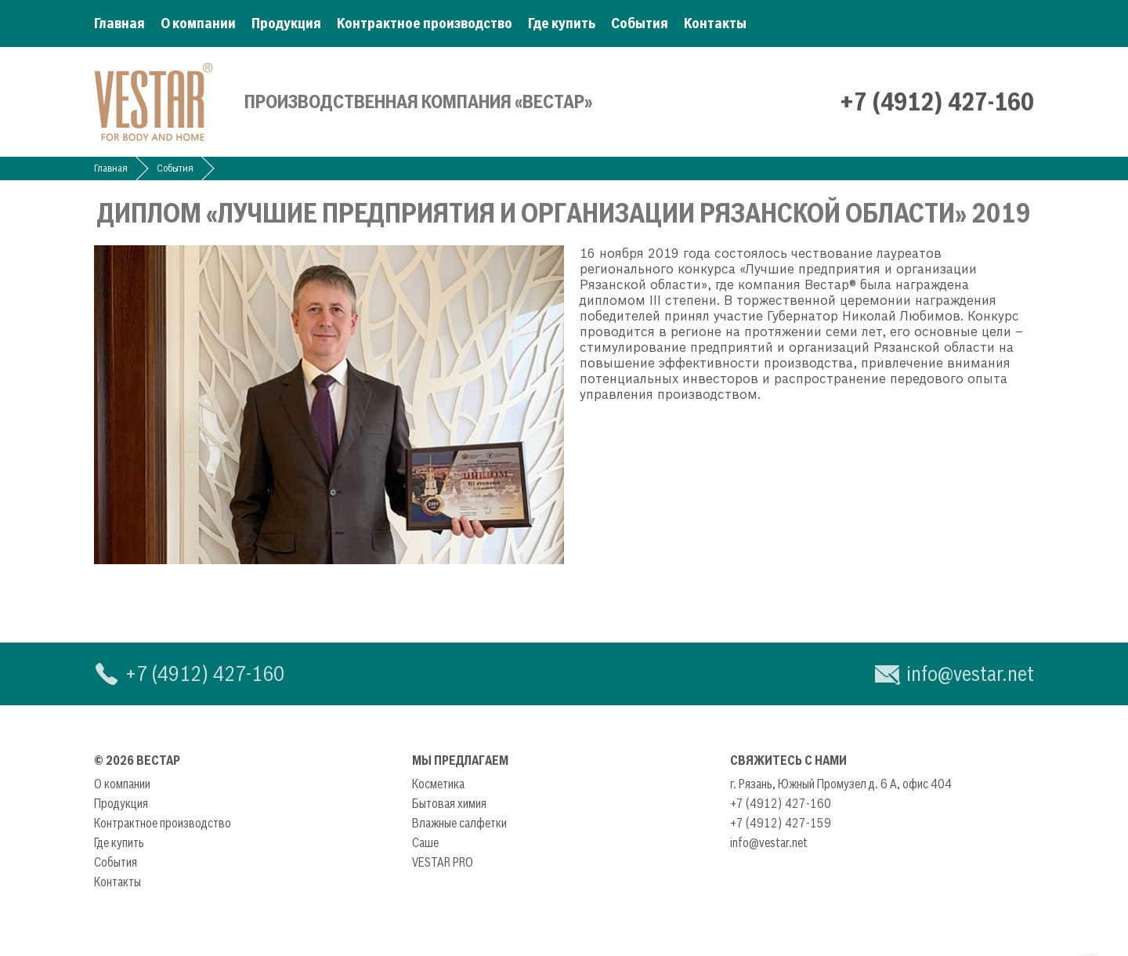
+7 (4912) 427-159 (780, 823)
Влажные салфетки (459, 823)
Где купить (561, 23)
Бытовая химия (449, 803)
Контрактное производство (424, 23)
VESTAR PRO (442, 862)
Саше (425, 842)
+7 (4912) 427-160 (937, 102)
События (639, 23)
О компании (198, 23)
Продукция (286, 23)
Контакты (715, 23)
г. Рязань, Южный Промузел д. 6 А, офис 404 (841, 783)
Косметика (438, 783)
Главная (119, 23)
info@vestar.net (970, 673)
